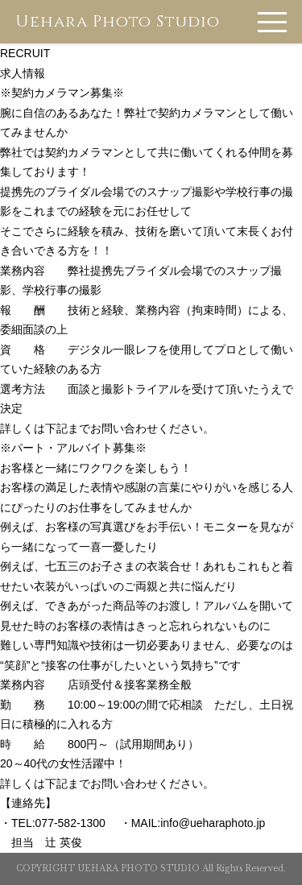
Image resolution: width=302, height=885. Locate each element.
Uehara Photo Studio (117, 21)
